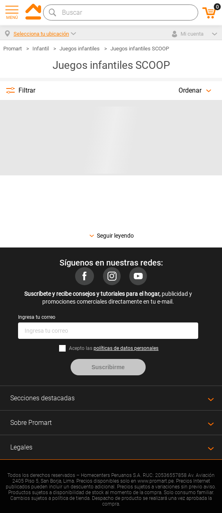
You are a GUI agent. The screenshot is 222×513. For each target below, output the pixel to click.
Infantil (40, 48)
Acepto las (113, 348)
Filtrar (26, 90)
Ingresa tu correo (36, 317)
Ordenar (190, 90)
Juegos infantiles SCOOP (139, 48)
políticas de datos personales (126, 348)
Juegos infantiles (80, 48)
